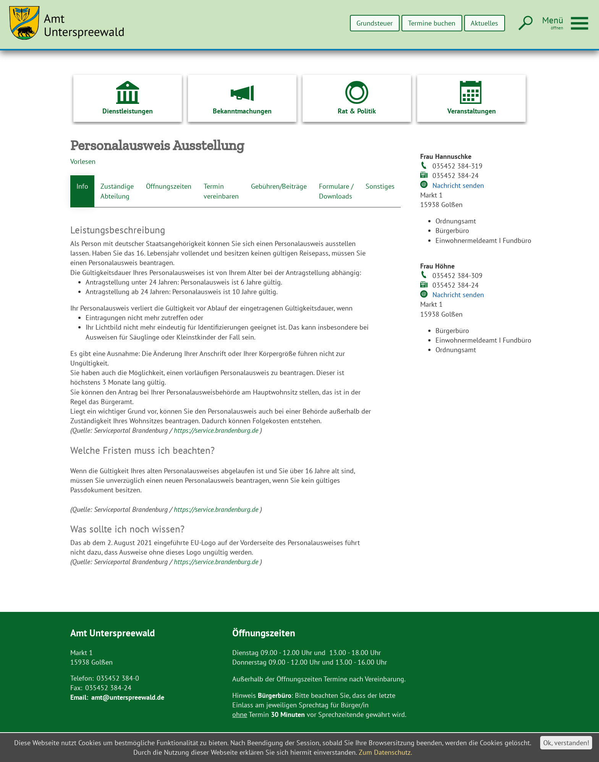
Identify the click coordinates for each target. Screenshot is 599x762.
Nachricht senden (458, 185)
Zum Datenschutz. (385, 752)
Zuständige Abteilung (117, 191)
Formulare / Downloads (336, 191)
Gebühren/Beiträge (279, 186)
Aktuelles (484, 23)
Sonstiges (380, 186)
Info (82, 186)
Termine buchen (431, 23)
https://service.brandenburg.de (217, 430)
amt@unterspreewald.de (127, 697)
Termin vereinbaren (221, 191)
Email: (79, 697)
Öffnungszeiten (168, 186)
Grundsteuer (374, 23)
